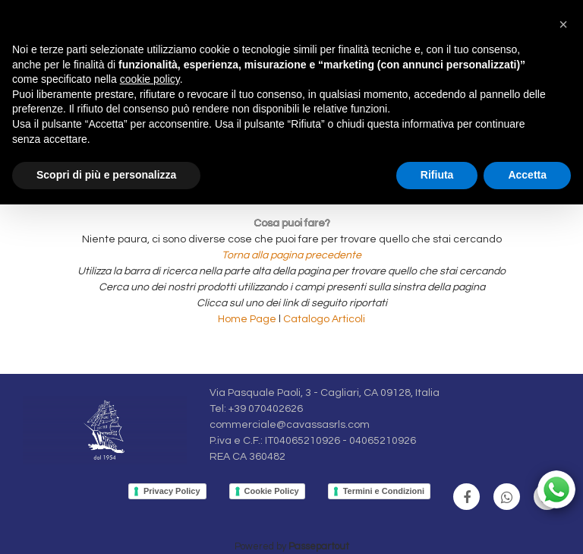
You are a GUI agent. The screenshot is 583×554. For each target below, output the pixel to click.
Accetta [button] (527, 175)
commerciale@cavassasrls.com (290, 424)
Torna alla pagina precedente (291, 255)
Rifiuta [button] (437, 175)
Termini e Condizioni (383, 490)
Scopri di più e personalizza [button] (106, 175)
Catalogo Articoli (324, 319)
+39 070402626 (265, 409)
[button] (563, 24)
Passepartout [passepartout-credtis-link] (318, 546)
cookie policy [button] (150, 79)
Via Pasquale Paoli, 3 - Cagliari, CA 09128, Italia (325, 393)
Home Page (248, 319)
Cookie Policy (271, 490)
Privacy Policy (171, 490)
